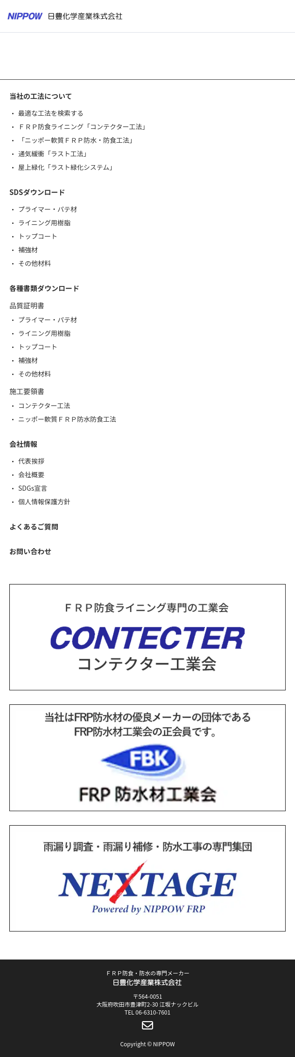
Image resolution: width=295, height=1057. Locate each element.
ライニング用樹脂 (44, 222)
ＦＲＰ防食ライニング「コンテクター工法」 (83, 126)
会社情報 (23, 444)
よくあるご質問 (33, 526)
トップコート (37, 236)
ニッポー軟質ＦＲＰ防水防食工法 (67, 419)
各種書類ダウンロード (44, 288)
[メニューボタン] (282, 16)
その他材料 (34, 263)
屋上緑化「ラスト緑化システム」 (67, 167)
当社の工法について (40, 96)
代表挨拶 (31, 461)
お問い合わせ (30, 551)
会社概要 (31, 474)
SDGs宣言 (32, 488)
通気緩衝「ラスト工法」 (54, 153)
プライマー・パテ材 (47, 209)
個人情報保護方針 (44, 501)
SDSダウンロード (37, 192)
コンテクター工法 (44, 405)
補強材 (28, 249)
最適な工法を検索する (51, 113)
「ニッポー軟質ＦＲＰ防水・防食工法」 (77, 140)
